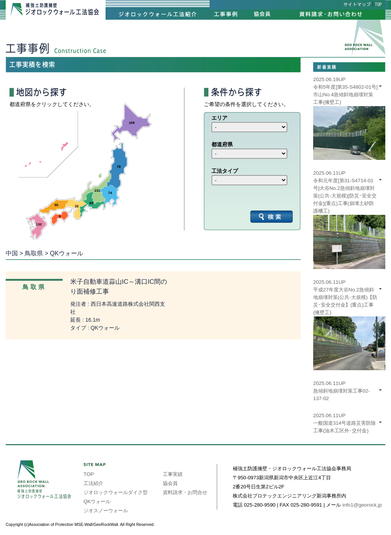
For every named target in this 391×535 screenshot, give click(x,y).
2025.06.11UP (349, 312)
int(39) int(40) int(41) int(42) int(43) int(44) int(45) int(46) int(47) (249, 127)
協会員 (170, 483)
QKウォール (97, 501)
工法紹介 (93, 483)
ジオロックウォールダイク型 (116, 492)
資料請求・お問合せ (185, 492)
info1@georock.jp (362, 505)
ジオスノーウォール (106, 510)
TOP (89, 474)
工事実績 (173, 474)
